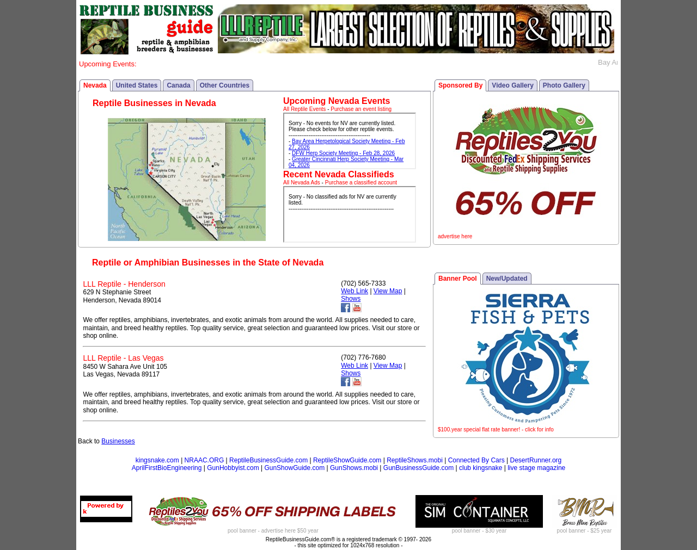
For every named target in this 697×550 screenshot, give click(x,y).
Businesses (117, 441)
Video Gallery (512, 85)
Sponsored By (460, 85)
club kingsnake (480, 468)
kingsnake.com (157, 460)
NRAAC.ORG (204, 460)
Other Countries (224, 85)
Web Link (354, 291)
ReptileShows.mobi (415, 460)
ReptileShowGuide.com (347, 460)
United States (137, 85)
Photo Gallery (564, 85)
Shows (350, 298)
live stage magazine (536, 468)
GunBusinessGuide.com (418, 468)
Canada (178, 85)
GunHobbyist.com (233, 468)
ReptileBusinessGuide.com (268, 460)
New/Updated (507, 278)
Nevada (95, 85)
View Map (388, 291)
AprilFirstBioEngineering (167, 468)
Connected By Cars (476, 460)
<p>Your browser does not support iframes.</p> (349, 141)
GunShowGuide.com (294, 468)
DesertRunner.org (536, 460)
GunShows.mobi (354, 468)
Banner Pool (457, 278)
